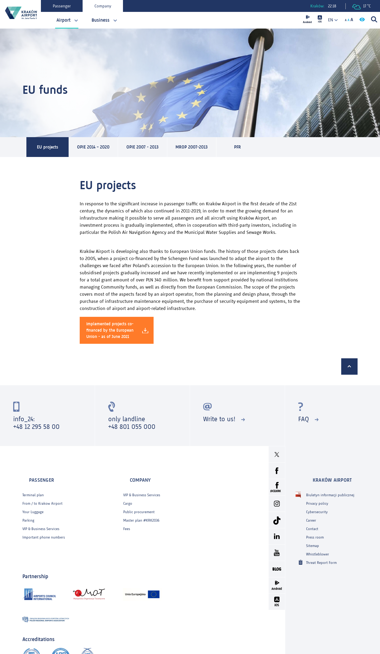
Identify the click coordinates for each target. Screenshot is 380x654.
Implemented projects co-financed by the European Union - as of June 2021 (117, 331)
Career (311, 510)
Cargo (127, 493)
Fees (126, 519)
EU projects (50, 148)
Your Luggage (33, 502)
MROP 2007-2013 (219, 148)
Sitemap (312, 536)
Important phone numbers (43, 527)
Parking (28, 510)
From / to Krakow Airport (42, 493)
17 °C (361, 6)
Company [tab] (107, 5)
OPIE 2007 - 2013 (161, 148)
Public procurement (139, 502)
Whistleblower (317, 544)
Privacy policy (317, 493)
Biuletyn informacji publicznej (330, 485)
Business (101, 20)
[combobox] (331, 20)
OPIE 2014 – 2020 (102, 148)
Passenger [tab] (67, 5)
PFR (270, 148)
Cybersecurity (317, 502)
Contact (312, 519)
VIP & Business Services (40, 519)
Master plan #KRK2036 (141, 510)
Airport (63, 20)
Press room (315, 527)
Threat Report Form (321, 552)
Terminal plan (33, 485)
